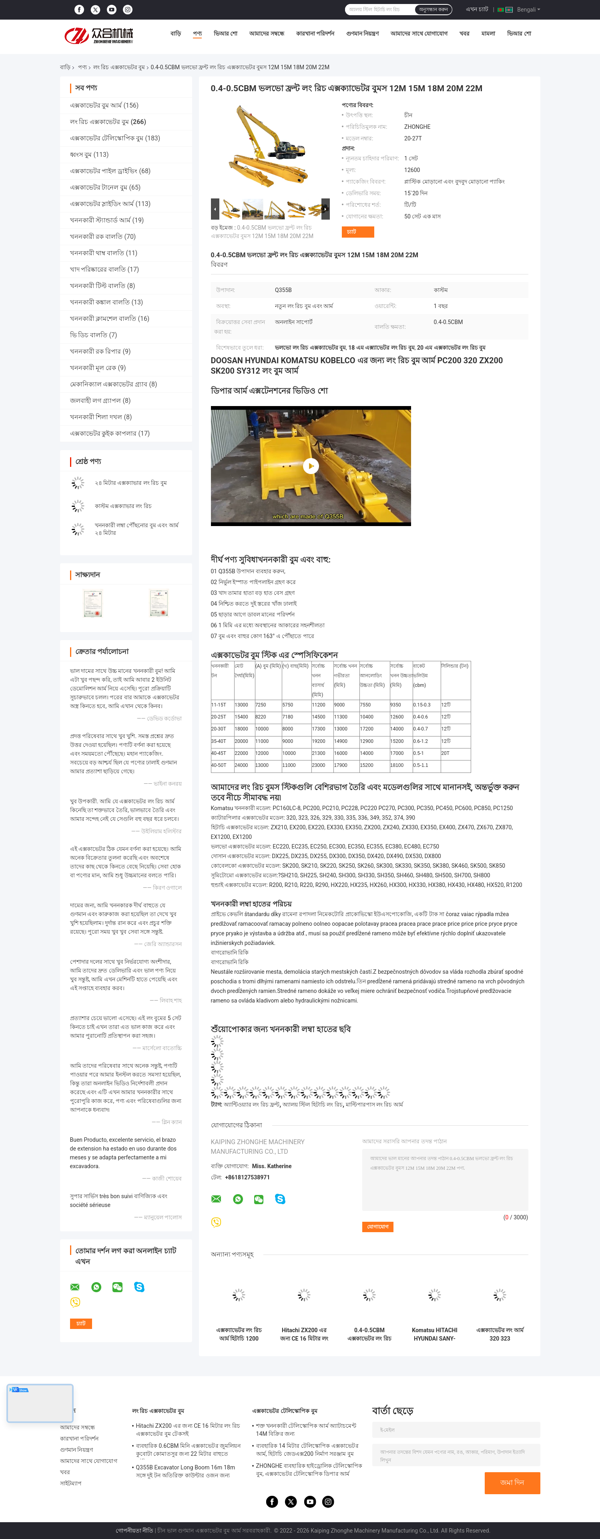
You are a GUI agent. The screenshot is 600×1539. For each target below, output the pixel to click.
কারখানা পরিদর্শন (315, 33)
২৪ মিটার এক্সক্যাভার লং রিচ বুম (131, 483)
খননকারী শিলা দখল (96, 417)
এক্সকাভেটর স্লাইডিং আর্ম (102, 204)
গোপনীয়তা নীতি (134, 1530)
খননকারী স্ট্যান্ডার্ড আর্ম (100, 220)
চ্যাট (351, 232)
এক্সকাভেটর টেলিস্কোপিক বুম (107, 138)
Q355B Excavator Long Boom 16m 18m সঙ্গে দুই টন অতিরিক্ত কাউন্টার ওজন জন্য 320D (185, 1472)
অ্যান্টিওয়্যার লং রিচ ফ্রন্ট (251, 1104)
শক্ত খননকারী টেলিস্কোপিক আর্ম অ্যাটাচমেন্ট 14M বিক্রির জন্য (306, 1430)
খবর (465, 33)
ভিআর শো (225, 33)
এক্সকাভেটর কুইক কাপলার (103, 433)
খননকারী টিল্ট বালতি (98, 286)
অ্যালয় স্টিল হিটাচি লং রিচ (313, 1104)
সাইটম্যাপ (71, 1483)
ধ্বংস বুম (81, 154)
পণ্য (197, 33)
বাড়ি (176, 33)
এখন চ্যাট (477, 9)
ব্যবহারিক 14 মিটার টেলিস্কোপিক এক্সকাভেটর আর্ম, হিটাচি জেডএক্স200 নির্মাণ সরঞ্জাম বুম (307, 1450)
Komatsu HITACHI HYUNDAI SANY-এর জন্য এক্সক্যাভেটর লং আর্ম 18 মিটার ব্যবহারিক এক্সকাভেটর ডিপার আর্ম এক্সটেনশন (434, 1334)
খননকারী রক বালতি (96, 236)
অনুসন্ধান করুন (433, 9)
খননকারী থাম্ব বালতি (97, 253)
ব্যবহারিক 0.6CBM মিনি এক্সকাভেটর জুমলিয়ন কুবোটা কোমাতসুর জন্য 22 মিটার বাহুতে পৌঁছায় (188, 1451)
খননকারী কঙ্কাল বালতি (100, 302)
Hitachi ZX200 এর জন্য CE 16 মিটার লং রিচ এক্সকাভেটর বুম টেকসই (304, 1334)
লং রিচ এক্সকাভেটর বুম (119, 67)
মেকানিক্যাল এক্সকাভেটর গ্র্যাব (109, 384)
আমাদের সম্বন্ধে (266, 33)
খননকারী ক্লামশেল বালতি (103, 318)
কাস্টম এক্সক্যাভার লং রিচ (123, 506)
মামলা (488, 33)
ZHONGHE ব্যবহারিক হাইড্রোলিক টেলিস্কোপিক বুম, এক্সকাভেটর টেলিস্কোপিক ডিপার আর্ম (309, 1470)
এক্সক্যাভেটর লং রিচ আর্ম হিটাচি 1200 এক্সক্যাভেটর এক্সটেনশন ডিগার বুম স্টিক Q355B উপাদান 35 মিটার (239, 1334)
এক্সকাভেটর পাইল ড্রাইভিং (104, 171)
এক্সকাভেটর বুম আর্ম (96, 105)
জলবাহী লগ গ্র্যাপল (95, 400)
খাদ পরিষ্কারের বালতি (98, 269)
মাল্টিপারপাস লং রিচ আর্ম (374, 1104)
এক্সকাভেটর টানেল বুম (99, 187)
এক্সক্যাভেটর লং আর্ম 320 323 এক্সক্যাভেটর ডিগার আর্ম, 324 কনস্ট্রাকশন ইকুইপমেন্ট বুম (500, 1334)
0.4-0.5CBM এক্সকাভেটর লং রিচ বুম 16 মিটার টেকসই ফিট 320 (370, 1334)
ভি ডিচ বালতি (89, 335)
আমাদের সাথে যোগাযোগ (419, 33)
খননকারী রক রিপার (95, 351)
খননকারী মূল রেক (93, 368)
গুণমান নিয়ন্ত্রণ (362, 33)
